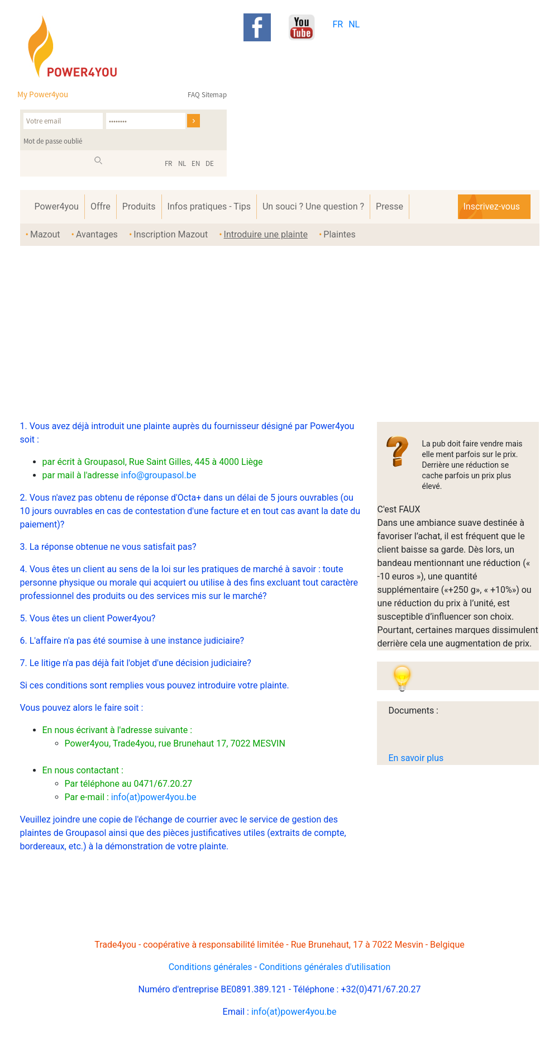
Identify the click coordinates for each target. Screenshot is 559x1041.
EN (196, 163)
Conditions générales (210, 967)
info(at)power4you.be (154, 797)
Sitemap (214, 94)
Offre (100, 206)
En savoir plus (415, 758)
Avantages (97, 234)
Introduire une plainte (266, 234)
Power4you (57, 206)
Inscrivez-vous (492, 206)
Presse (389, 206)
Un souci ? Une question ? (313, 206)
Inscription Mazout (170, 234)
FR (337, 24)
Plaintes (339, 234)
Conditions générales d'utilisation (324, 967)
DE (210, 163)
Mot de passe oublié (52, 141)
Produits (139, 206)
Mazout (45, 234)
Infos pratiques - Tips (209, 206)
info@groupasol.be (158, 475)
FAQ (194, 94)
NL (354, 24)
